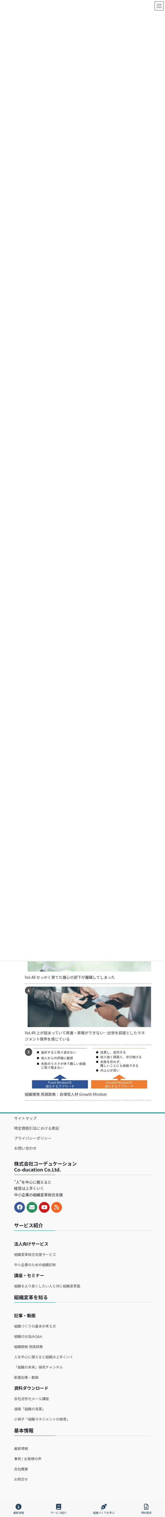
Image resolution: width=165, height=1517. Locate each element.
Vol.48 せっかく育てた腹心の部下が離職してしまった (70, 977)
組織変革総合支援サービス (35, 1254)
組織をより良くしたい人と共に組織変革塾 (47, 1285)
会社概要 (21, 1468)
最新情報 (21, 1448)
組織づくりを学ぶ (104, 1509)
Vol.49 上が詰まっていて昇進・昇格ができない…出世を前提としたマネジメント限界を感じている (85, 1036)
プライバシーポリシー (33, 1138)
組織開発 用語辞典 (28, 1346)
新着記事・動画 (26, 1377)
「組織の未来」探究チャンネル (38, 1367)
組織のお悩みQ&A (28, 1336)
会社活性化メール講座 (31, 1398)
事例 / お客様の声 (28, 1458)
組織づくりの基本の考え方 (35, 1326)
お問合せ (21, 1479)
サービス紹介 (58, 1509)
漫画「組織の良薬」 (30, 1408)
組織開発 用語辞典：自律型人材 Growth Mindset (66, 1094)
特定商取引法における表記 (36, 1128)
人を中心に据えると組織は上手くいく (44, 1356)
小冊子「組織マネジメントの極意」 (42, 1419)
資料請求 (146, 1509)
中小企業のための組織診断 (35, 1264)
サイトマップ (25, 1118)
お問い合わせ (25, 1148)
